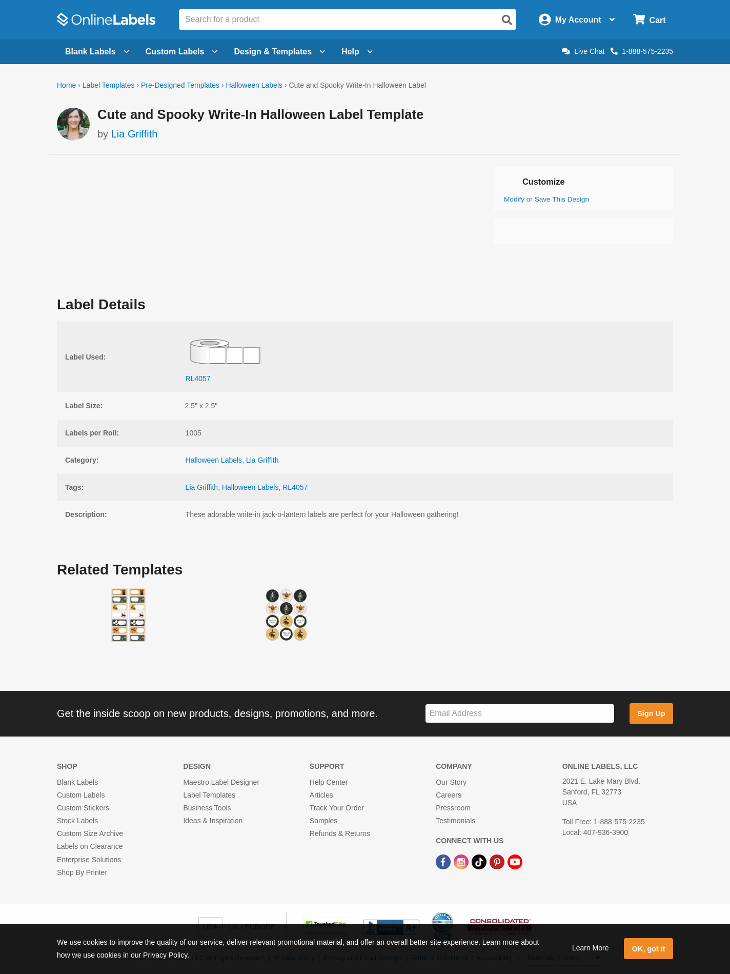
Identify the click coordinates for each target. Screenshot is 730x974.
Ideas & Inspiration (212, 821)
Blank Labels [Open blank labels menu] (97, 51)
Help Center (329, 782)
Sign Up (651, 713)
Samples (323, 821)
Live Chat (583, 51)
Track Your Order (337, 808)
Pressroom (453, 808)
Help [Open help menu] (357, 51)
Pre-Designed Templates (180, 85)
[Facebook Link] (444, 862)
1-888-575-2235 (642, 51)
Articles (321, 795)
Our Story (451, 782)
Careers (448, 795)
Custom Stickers (83, 808)
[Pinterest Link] (498, 862)
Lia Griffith (134, 134)
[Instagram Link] (462, 862)
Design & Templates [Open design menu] (279, 51)
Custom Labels (81, 795)
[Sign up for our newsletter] (519, 713)
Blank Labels (77, 782)
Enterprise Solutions (89, 860)
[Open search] (507, 20)
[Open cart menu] (649, 19)
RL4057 (295, 487)
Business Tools (207, 808)
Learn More (590, 948)
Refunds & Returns (340, 833)
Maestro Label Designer (221, 782)
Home (66, 85)
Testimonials (455, 821)
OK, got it (648, 949)
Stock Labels (77, 821)
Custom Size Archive (90, 833)
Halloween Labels (254, 85)
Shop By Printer (82, 872)
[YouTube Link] (515, 862)
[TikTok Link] (480, 862)
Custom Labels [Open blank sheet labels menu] (182, 51)
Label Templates (109, 85)
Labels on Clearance (90, 846)
